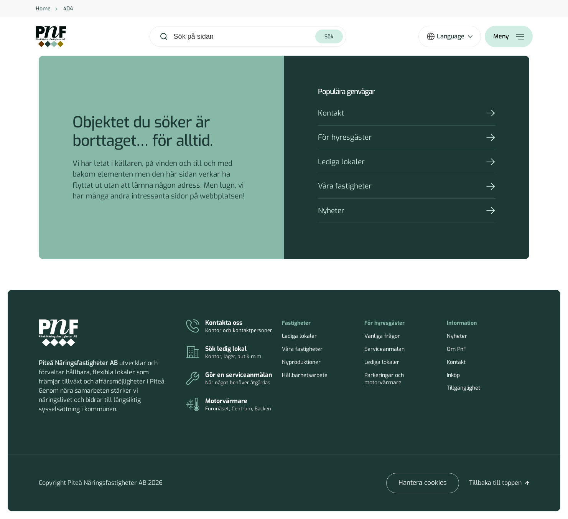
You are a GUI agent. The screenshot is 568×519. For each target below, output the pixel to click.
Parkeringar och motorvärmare (384, 379)
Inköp (453, 375)
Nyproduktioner (301, 362)
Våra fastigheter (345, 186)
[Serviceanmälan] (230, 379)
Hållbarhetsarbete (305, 375)
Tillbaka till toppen (495, 483)
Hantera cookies (422, 482)
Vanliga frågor (382, 336)
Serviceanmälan (384, 349)
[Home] (51, 36)
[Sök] (329, 36)
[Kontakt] (230, 326)
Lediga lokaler (341, 162)
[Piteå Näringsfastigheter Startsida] (58, 333)
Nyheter (331, 210)
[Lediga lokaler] (230, 352)
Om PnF (456, 349)
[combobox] (244, 36)
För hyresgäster (345, 137)
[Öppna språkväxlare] (449, 36)
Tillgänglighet (463, 388)
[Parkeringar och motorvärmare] (230, 405)
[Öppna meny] (509, 36)
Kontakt (331, 113)
